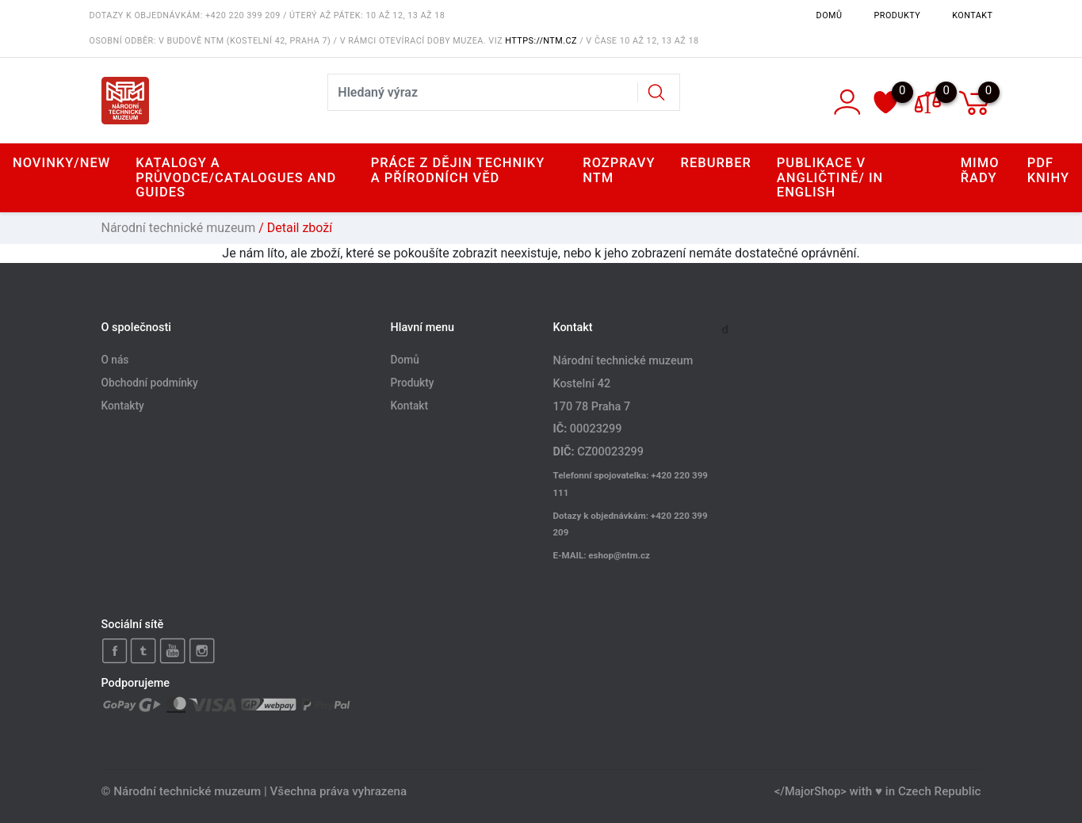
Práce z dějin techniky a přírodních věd (458, 170)
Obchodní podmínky (149, 383)
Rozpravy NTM (619, 170)
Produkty (897, 15)
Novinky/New (61, 162)
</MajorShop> (810, 791)
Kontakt (972, 15)
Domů (829, 15)
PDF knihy (1048, 170)
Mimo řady (980, 170)
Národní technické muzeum (178, 227)
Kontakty (122, 406)
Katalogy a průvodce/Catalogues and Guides (236, 177)
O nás (115, 360)
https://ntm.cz (541, 41)
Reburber (716, 162)
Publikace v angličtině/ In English (830, 177)
